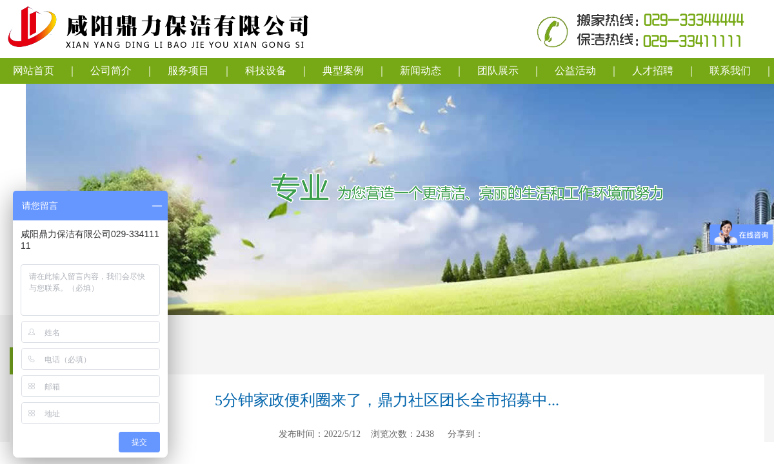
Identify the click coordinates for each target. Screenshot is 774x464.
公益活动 (575, 70)
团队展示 (498, 70)
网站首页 (33, 70)
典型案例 (343, 70)
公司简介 (111, 70)
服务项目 (188, 70)
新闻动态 (420, 70)
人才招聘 (652, 70)
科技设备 (265, 70)
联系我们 (730, 70)
